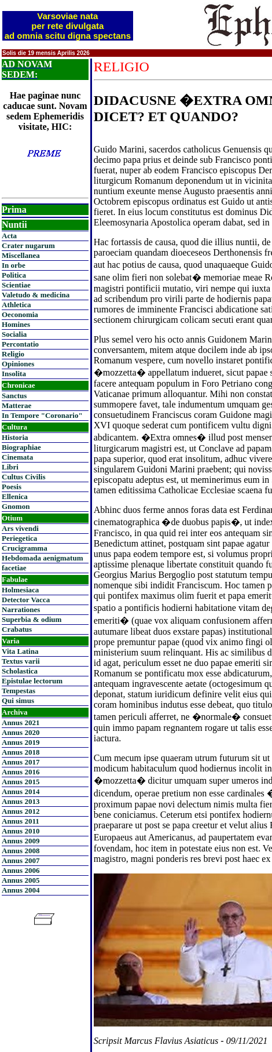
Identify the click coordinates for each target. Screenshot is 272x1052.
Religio (13, 354)
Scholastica (20, 671)
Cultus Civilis (24, 476)
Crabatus (17, 629)
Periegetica (19, 538)
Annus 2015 (20, 781)
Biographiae (21, 447)
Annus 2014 (20, 791)
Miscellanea (21, 255)
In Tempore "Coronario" (42, 415)
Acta (9, 235)
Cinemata (17, 457)
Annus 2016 (20, 771)
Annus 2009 (20, 840)
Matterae (16, 405)
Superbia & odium (31, 619)
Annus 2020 (20, 732)
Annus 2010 (20, 831)
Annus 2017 (20, 762)
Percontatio (20, 344)
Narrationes (21, 609)
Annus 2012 (20, 811)
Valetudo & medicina (35, 294)
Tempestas (18, 690)
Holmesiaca (20, 589)
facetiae (14, 567)
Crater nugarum (28, 245)
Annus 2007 (20, 860)
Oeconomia (20, 314)
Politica (14, 275)
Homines (16, 324)
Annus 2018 (20, 752)
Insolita (14, 373)
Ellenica (15, 496)
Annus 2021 (20, 722)
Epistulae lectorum (32, 680)
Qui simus (18, 700)
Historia (15, 437)
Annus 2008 (20, 850)
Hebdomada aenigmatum (42, 558)
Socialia (14, 334)
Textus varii (21, 661)
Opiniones (18, 363)
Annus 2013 (20, 801)
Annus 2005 (20, 880)
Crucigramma (24, 548)
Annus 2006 (20, 870)
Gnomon (16, 506)
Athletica (16, 304)
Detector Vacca (26, 599)
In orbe (13, 265)
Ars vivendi (20, 528)
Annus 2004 (20, 890)
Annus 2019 (20, 742)
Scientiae (16, 285)
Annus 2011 (20, 821)
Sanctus (14, 395)
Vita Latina (20, 651)
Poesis (11, 486)
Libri (10, 467)
